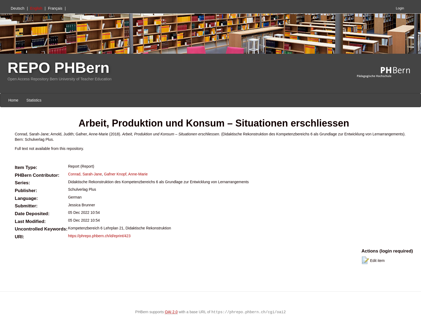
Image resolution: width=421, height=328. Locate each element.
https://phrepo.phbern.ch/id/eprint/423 (99, 236)
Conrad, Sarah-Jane (85, 174)
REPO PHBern (59, 67)
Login (400, 8)
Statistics (33, 100)
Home (13, 100)
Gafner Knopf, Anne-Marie (126, 174)
